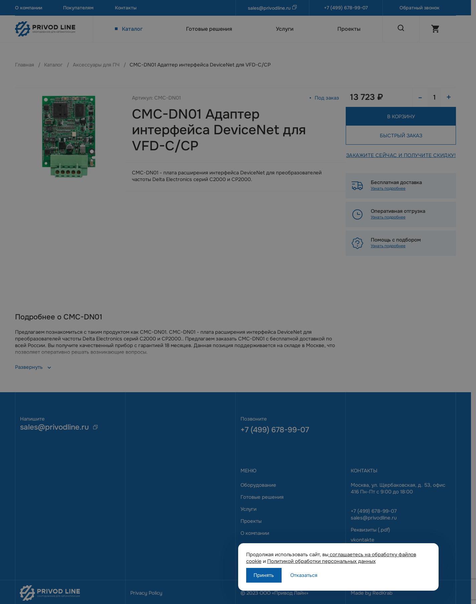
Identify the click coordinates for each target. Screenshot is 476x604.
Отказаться (303, 575)
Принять (264, 575)
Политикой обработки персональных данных (321, 561)
